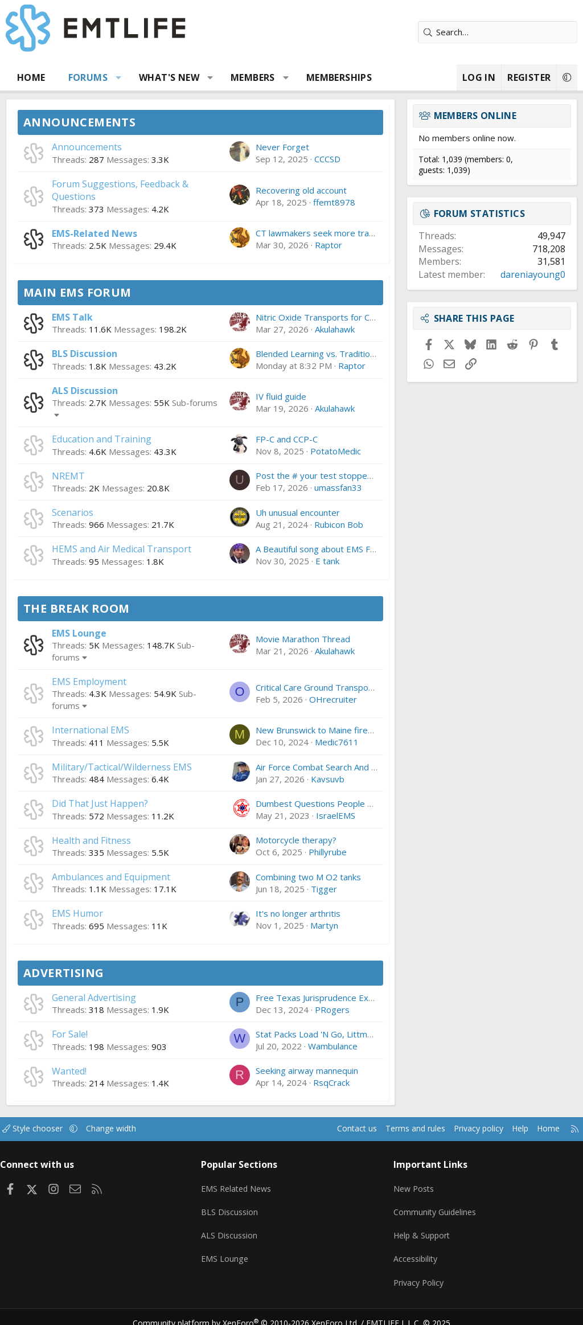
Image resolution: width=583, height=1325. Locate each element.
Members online (475, 115)
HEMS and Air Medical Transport (121, 549)
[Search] (497, 32)
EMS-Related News (94, 233)
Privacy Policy (417, 1273)
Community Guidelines (434, 1207)
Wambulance (333, 1046)
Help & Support (421, 1229)
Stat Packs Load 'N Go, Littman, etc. (325, 1034)
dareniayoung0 (532, 274)
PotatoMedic (335, 451)
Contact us (334, 1128)
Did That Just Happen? (100, 803)
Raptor (328, 245)
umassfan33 (338, 487)
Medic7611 (337, 742)
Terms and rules (396, 1128)
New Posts (412, 1185)
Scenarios (72, 512)
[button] (118, 77)
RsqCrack (331, 1082)
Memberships (339, 77)
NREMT (68, 476)
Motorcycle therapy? (296, 840)
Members (253, 77)
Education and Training (101, 439)
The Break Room (76, 608)
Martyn (324, 925)
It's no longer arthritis (298, 913)
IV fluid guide (281, 396)
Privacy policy (463, 1128)
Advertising (63, 973)
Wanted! (69, 1071)
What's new (169, 77)
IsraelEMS (335, 815)
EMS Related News (241, 1185)
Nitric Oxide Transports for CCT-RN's (329, 317)
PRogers (332, 1009)
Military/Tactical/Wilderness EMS (122, 767)
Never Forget (282, 147)
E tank (327, 561)
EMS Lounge (79, 633)
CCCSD (327, 159)
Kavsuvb (327, 779)
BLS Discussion (84, 353)
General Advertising (94, 997)
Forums (88, 77)
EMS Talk (72, 317)
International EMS (90, 730)
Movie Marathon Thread (303, 639)
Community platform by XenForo (253, 1311)
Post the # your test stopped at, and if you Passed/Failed (369, 475)
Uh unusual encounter (298, 512)
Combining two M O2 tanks (308, 877)
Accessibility (414, 1251)
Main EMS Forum (77, 292)
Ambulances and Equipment (111, 877)
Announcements (79, 122)
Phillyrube (328, 852)
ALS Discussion (85, 390)
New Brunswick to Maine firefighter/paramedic (347, 730)
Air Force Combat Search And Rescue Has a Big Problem (366, 767)
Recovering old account (301, 190)
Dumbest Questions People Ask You (327, 803)
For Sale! (70, 1034)
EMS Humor (77, 913)
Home (31, 77)
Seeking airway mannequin (307, 1070)
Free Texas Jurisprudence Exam (318, 997)
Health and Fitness (91, 840)
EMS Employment (89, 681)
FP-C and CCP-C (287, 439)
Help (508, 1128)
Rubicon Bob (338, 524)
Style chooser (44, 1128)
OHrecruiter (333, 699)
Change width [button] (126, 1128)
